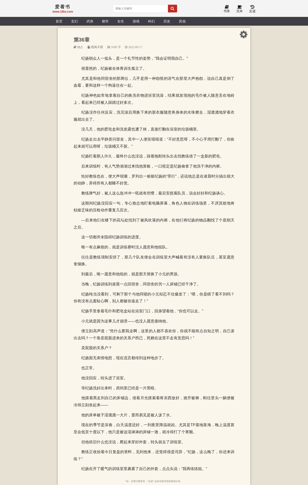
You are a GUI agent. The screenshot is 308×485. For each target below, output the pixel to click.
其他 (182, 21)
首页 (59, 21)
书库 (227, 9)
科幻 (151, 21)
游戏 (136, 21)
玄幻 (74, 21)
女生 (120, 21)
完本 (239, 9)
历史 (166, 21)
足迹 (252, 9)
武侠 (89, 21)
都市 (105, 21)
